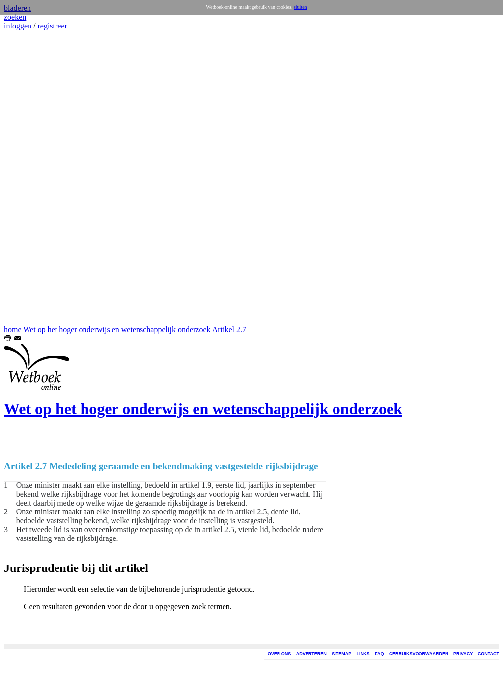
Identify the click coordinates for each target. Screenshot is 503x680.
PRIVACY (463, 654)
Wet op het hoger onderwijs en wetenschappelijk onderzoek (116, 329)
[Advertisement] (33, 177)
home (13, 329)
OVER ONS (279, 654)
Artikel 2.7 (229, 329)
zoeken (15, 17)
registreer (52, 26)
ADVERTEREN (311, 654)
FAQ (379, 654)
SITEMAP (341, 654)
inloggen (17, 26)
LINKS (363, 654)
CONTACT (488, 654)
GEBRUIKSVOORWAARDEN (418, 654)
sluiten (300, 7)
